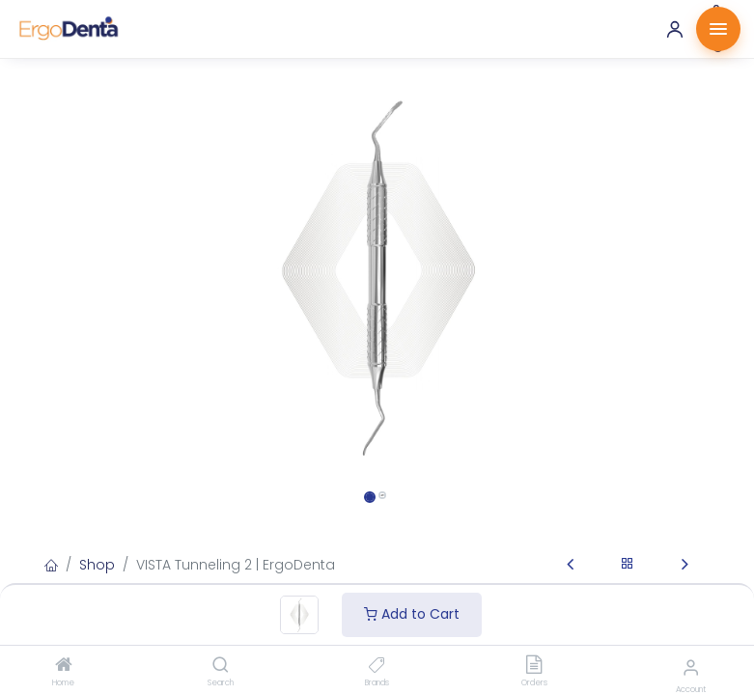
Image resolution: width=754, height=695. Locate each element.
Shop (97, 564)
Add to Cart (412, 614)
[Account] (675, 29)
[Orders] (534, 666)
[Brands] (377, 666)
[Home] (63, 666)
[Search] (220, 666)
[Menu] (718, 29)
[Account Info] (691, 667)
